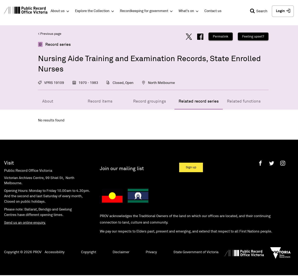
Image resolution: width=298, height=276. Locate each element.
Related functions (244, 101)
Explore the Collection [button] (92, 11)
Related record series (199, 101)
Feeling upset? (253, 36)
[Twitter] (271, 163)
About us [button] (58, 11)
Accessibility (54, 252)
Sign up (191, 167)
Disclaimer (121, 252)
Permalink (220, 36)
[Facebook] (260, 163)
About (47, 101)
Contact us (213, 11)
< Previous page (49, 33)
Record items (100, 101)
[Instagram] (282, 163)
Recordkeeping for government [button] (144, 11)
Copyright (88, 252)
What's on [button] (186, 11)
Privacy (151, 252)
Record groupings (149, 101)
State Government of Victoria (195, 252)
